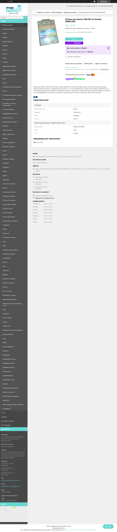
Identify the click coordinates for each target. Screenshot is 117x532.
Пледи (5, 322)
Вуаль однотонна (9, 134)
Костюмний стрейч (9, 99)
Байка (5, 33)
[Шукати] (25, 17)
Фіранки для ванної (70, 12)
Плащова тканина (9, 196)
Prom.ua (68, 526)
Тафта (5, 229)
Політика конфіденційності (88, 530)
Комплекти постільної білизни (13, 330)
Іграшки (5, 384)
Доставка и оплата (7, 421)
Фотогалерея (5, 425)
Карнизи (5, 351)
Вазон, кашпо (7, 318)
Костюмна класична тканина (12, 95)
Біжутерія (6, 400)
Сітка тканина (7, 213)
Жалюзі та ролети (9, 392)
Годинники (6, 355)
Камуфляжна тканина (10, 114)
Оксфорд (6, 167)
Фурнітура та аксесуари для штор (12, 304)
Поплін (5, 188)
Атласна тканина (8, 29)
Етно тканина (7, 291)
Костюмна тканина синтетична (9, 104)
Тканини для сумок (9, 254)
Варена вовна (7, 41)
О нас (3, 413)
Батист (5, 37)
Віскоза (5, 54)
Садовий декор (8, 376)
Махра (5, 155)
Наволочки (6, 326)
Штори (5, 287)
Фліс (4, 266)
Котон (5, 91)
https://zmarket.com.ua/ (9, 500)
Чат (108, 526)
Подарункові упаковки (10, 388)
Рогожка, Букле (8, 208)
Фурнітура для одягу (9, 299)
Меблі (5, 342)
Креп (4, 79)
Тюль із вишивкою (9, 142)
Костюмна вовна (8, 109)
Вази (4, 309)
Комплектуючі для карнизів (12, 87)
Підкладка (6, 180)
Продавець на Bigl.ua (58, 528)
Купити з (74, 43)
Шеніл (5, 171)
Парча (5, 175)
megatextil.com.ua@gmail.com (11, 486)
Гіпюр (4, 58)
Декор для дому (8, 334)
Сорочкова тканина (9, 204)
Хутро (5, 151)
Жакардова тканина (10, 74)
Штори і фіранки (8, 347)
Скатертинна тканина (10, 221)
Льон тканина (7, 130)
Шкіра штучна (7, 118)
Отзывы (4, 417)
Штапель (6, 270)
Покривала (6, 409)
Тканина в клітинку (9, 237)
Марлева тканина (9, 147)
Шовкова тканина (9, 279)
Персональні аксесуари (11, 396)
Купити (74, 39)
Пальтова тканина (9, 192)
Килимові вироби (8, 363)
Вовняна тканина (9, 283)
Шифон (5, 275)
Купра (5, 83)
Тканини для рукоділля (10, 250)
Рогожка (5, 126)
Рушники (6, 314)
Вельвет (5, 46)
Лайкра (5, 138)
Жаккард (6, 163)
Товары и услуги (6, 25)
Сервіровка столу (9, 380)
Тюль (4, 246)
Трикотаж (6, 233)
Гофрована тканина (9, 66)
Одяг (4, 338)
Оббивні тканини (8, 159)
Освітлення (6, 371)
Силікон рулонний (9, 217)
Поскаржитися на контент (72, 530)
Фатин (5, 262)
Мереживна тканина (10, 122)
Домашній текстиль (9, 359)
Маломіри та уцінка (9, 295)
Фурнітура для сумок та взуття (13, 404)
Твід (4, 242)
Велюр (5, 50)
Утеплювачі (7, 258)
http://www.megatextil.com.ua (10, 480)
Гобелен (5, 62)
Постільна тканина (9, 200)
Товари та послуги (43, 12)
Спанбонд (6, 225)
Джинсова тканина (9, 70)
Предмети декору (9, 367)
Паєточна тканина (9, 184)
